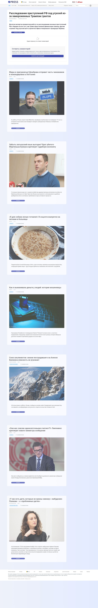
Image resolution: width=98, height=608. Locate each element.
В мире (24, 2)
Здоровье (56, 571)
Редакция (66, 5)
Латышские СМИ (62, 2)
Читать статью (18, 32)
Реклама (70, 5)
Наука (81, 571)
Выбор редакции (52, 2)
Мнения (88, 571)
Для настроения (65, 571)
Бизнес (40, 571)
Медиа (74, 571)
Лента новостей (32, 2)
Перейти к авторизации (37, 56)
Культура (48, 571)
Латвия (20, 571)
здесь (52, 53)
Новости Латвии (42, 2)
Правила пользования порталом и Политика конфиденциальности (22, 576)
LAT (9, 5)
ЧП (34, 571)
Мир (11, 20)
